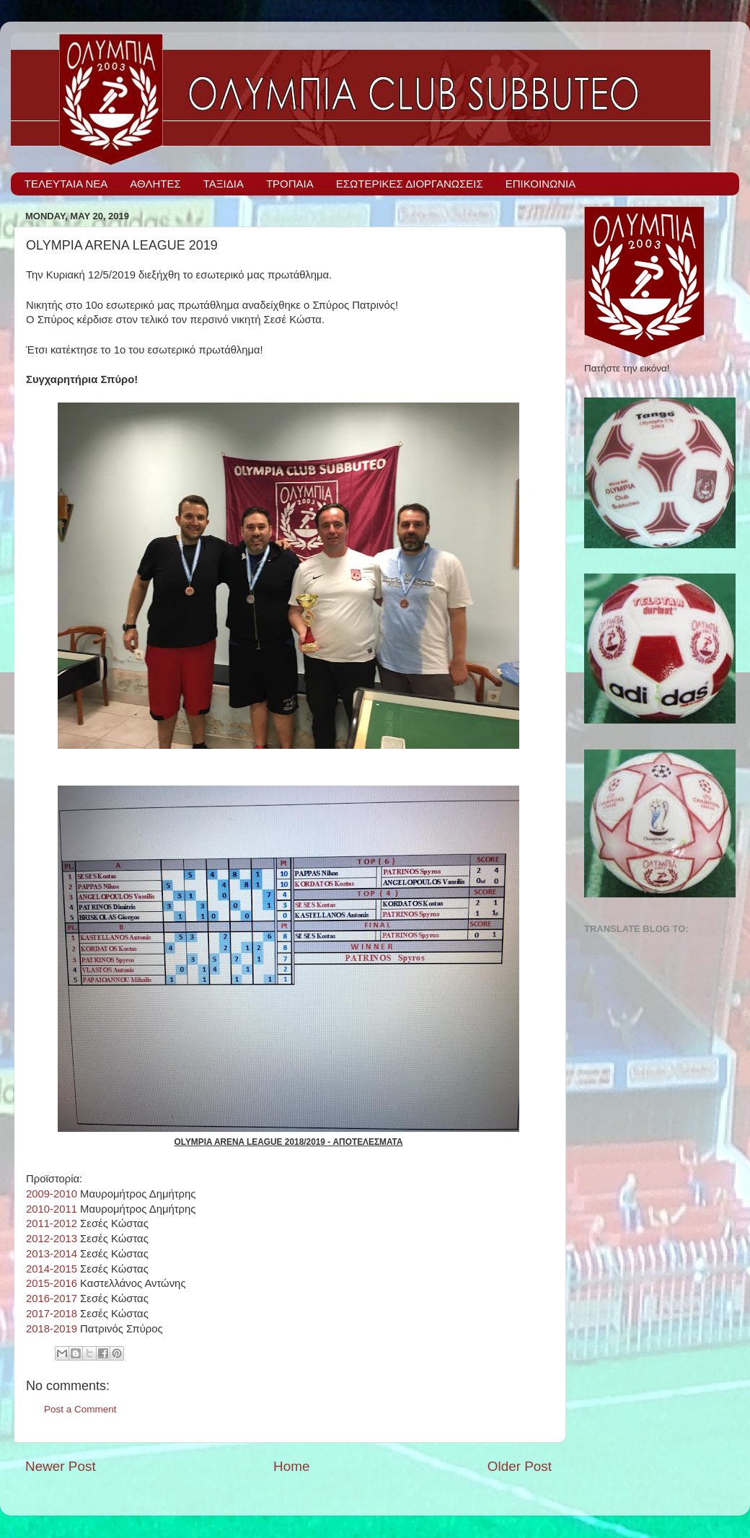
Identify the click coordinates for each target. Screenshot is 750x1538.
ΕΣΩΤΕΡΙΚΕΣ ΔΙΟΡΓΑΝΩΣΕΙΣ (409, 183)
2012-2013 (51, 1238)
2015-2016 (51, 1283)
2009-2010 (51, 1194)
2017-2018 (51, 1313)
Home (291, 1466)
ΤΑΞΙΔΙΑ (223, 183)
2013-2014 (51, 1254)
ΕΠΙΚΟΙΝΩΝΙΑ (540, 183)
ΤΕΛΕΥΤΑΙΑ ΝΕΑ (66, 183)
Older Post (520, 1466)
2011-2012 (51, 1223)
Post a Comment (80, 1409)
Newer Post (60, 1466)
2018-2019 (51, 1329)
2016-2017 (51, 1298)
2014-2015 (51, 1269)
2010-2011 (51, 1209)
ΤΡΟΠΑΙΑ (290, 183)
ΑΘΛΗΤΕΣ (155, 183)
